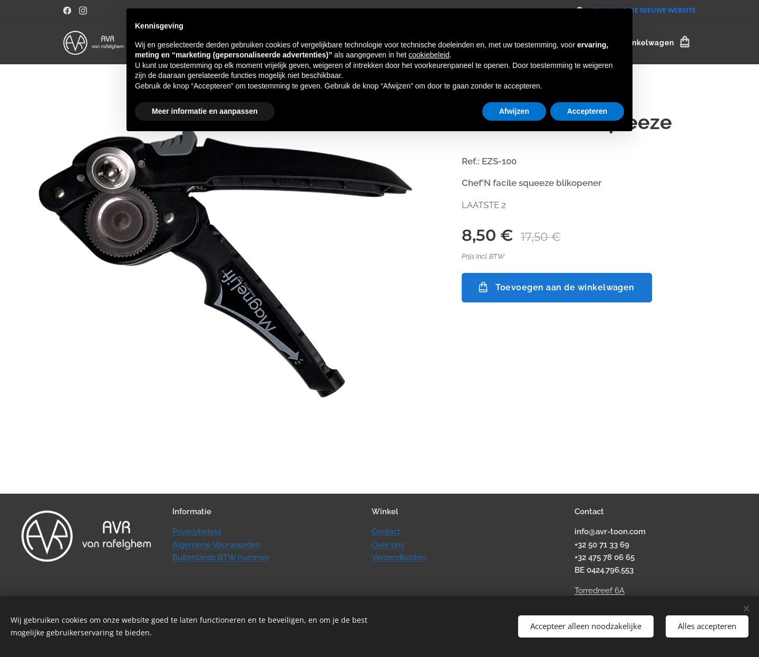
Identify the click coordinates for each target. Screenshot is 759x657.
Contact (386, 531)
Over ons (388, 545)
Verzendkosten (399, 557)
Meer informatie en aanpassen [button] (205, 111)
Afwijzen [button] (514, 111)
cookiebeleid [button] (429, 55)
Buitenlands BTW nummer (220, 557)
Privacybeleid (196, 531)
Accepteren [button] (587, 111)
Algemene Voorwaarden (216, 545)
